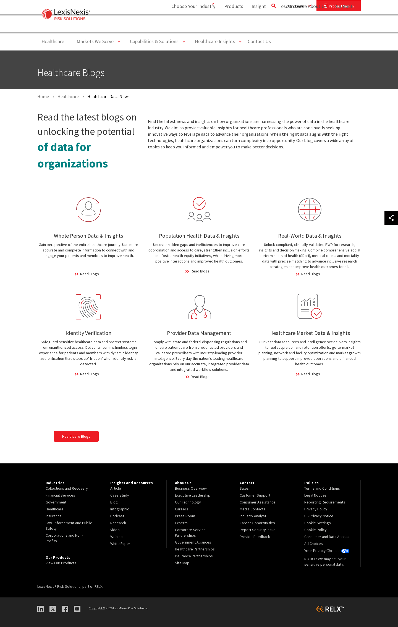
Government (56, 502)
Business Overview (191, 488)
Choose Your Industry (186, 26)
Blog (114, 502)
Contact (344, 26)
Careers (181, 509)
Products (230, 26)
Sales (244, 488)
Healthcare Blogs (76, 436)
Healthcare (52, 41)
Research (118, 522)
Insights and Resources (272, 26)
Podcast (117, 515)
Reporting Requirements (324, 502)
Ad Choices (313, 543)
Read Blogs (89, 273)
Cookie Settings (317, 522)
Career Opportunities (257, 522)
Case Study (119, 495)
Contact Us (259, 41)
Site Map (182, 562)
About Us (313, 26)
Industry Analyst (253, 515)
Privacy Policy (315, 509)
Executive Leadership (192, 495)
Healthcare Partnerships (195, 549)
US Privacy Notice (318, 515)
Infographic (119, 509)
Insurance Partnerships (194, 555)
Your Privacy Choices (325, 550)
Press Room (185, 515)
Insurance (54, 515)
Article (115, 488)
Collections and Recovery (67, 488)
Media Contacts (252, 509)
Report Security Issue (258, 529)
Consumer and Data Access (326, 536)
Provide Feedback (255, 536)
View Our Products (61, 562)
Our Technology (188, 502)
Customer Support (255, 495)
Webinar (117, 536)
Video (115, 529)
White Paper (120, 543)
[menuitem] (230, 27)
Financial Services (60, 495)
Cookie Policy (315, 529)
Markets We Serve (97, 41)
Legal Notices (315, 495)
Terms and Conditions (322, 488)
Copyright (97, 608)
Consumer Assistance (258, 502)
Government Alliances (193, 542)
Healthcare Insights (217, 41)
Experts (181, 522)
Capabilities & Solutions (156, 41)
